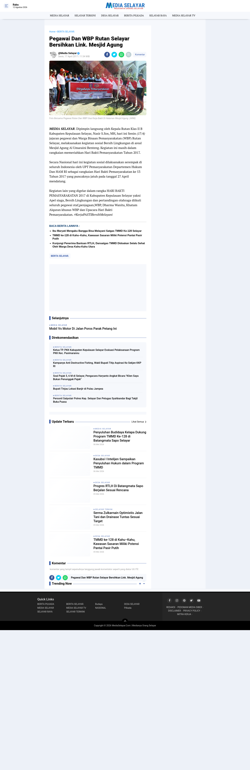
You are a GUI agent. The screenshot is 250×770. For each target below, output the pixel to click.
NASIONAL (100, 608)
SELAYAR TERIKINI (75, 611)
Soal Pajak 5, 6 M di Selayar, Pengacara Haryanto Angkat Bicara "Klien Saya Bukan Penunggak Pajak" (96, 377)
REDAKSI (170, 607)
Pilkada (128, 608)
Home (52, 31)
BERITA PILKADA (134, 15)
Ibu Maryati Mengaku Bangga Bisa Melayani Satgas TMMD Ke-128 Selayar (97, 231)
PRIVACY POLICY (191, 610)
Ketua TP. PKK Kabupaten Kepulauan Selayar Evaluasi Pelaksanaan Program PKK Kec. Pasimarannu (96, 351)
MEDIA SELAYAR (59, 15)
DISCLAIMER (174, 610)
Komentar (140, 54)
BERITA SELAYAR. (60, 256)
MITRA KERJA (184, 614)
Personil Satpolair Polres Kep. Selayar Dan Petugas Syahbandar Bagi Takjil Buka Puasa (95, 400)
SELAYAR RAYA (158, 15)
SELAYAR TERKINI (85, 15)
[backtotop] (125, 622)
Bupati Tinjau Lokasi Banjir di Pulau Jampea (78, 388)
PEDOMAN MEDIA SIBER (189, 607)
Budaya (99, 604)
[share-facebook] (107, 54)
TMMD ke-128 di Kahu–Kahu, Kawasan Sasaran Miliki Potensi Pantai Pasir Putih (116, 544)
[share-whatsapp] (121, 54)
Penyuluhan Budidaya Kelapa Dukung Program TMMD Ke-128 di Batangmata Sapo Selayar (119, 436)
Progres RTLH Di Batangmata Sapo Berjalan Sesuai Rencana (118, 488)
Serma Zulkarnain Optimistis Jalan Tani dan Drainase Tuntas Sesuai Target (118, 517)
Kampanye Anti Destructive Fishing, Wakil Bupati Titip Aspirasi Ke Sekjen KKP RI (97, 364)
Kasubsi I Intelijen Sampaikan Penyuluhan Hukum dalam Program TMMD (118, 463)
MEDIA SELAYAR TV (183, 15)
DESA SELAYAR (110, 15)
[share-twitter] (114, 54)
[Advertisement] (98, 287)
